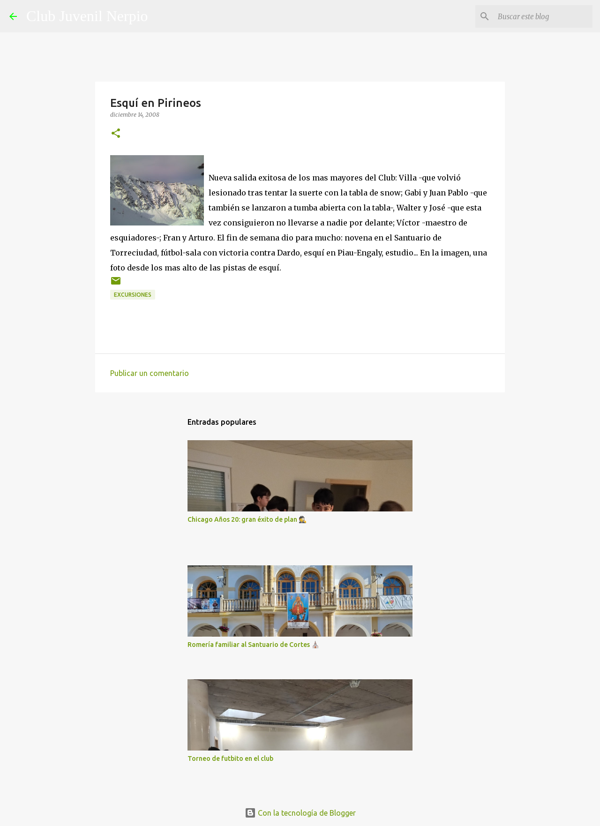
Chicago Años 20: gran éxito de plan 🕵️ (247, 519)
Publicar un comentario (149, 373)
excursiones (132, 295)
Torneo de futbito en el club (230, 758)
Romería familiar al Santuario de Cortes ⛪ (253, 644)
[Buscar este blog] (543, 16)
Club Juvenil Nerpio (87, 16)
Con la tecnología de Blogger (300, 813)
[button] (115, 134)
